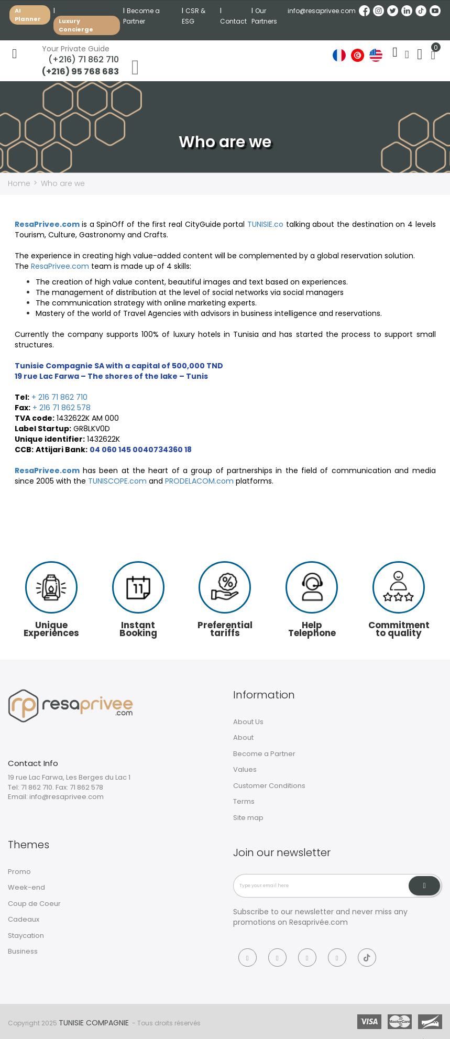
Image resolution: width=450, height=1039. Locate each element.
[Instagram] (277, 957)
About (243, 737)
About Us (248, 721)
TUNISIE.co (265, 223)
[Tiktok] (367, 957)
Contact (233, 21)
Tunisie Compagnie (94, 1022)
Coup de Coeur (34, 903)
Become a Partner (264, 753)
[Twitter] (307, 957)
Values (245, 769)
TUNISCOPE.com (117, 480)
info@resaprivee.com (322, 10)
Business (23, 951)
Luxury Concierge (76, 25)
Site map (248, 817)
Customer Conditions (269, 785)
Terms (244, 801)
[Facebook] (247, 957)
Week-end (26, 887)
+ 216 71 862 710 (59, 396)
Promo (19, 871)
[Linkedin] (337, 957)
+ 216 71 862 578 (61, 407)
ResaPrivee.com (47, 223)
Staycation (26, 935)
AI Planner (28, 14)
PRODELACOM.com (199, 480)
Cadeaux (23, 919)
